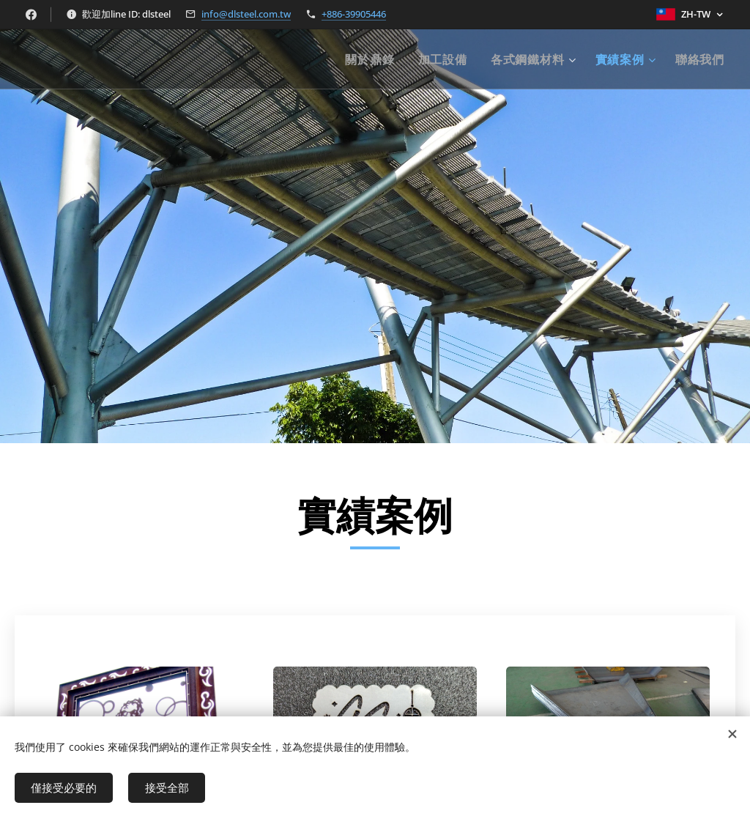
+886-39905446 (354, 14)
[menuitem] (373, 59)
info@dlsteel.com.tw (246, 14)
